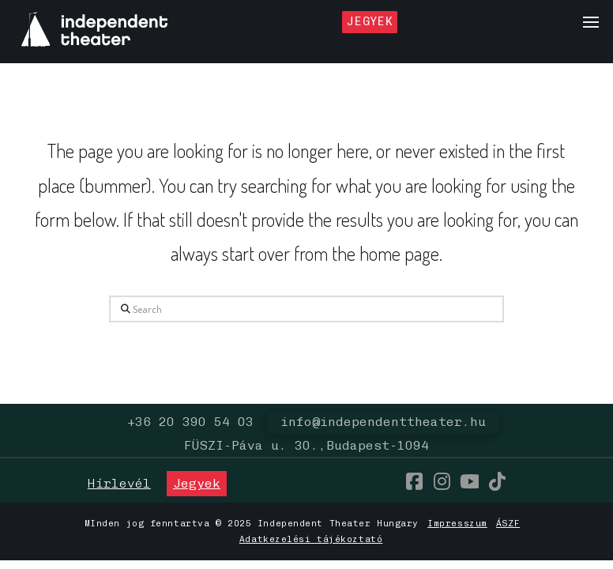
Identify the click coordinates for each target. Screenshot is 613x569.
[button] (591, 22)
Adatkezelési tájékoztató (310, 539)
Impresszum (457, 523)
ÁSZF (508, 523)
